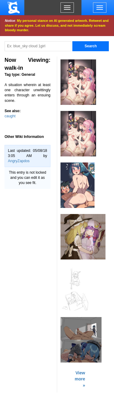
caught (10, 116)
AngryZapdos (18, 161)
